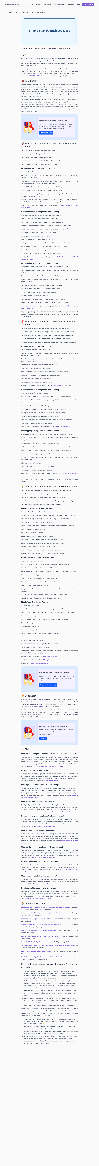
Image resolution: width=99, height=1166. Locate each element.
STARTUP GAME (34, 76)
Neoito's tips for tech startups (39, 663)
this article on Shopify (50, 656)
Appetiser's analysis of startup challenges (43, 857)
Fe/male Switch (40, 706)
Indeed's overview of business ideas (61, 812)
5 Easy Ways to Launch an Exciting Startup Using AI (36, 951)
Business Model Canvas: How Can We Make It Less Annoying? (40, 936)
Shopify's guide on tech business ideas (52, 766)
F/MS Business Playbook (12, 4)
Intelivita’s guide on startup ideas (50, 660)
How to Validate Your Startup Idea (31, 942)
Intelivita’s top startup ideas (62, 426)
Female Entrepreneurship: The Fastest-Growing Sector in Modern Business (44, 957)
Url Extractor (71, 4)
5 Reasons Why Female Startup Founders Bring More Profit (39, 913)
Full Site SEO (47, 4)
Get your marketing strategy (48, 685)
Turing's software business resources (58, 884)
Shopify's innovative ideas (57, 385)
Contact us (43, 738)
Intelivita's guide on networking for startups (40, 898)
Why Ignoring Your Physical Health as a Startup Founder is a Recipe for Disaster (45, 907)
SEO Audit (38, 4)
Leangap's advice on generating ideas (46, 826)
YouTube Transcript (59, 4)
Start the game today (46, 132)
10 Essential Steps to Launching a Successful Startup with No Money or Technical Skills (47, 945)
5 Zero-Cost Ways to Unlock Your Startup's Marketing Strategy (40, 924)
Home (31, 4)
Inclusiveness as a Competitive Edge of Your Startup (37, 919)
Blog (78, 4)
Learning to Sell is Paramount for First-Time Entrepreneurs (38, 930)
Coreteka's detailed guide (51, 780)
